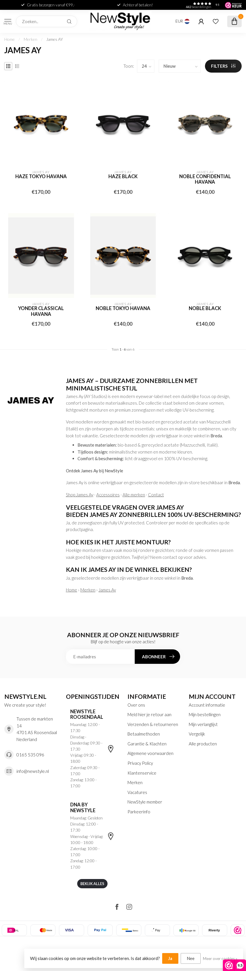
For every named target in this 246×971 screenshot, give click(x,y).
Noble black (205, 308)
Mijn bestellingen (205, 714)
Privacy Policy (140, 763)
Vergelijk (197, 733)
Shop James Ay (79, 494)
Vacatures (137, 792)
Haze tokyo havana (41, 176)
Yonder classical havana (41, 311)
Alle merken (134, 494)
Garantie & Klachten (147, 743)
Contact (156, 494)
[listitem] (238, 930)
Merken (30, 39)
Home (9, 39)
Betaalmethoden (143, 733)
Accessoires (108, 494)
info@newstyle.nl (32, 771)
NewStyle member (144, 801)
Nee (191, 958)
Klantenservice (141, 772)
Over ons (136, 704)
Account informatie (207, 704)
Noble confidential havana (205, 179)
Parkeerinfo (138, 811)
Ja (170, 958)
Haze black (123, 176)
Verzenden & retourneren (152, 724)
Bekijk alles (92, 883)
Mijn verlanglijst (203, 724)
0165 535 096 (30, 754)
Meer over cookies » (220, 958)
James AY (54, 39)
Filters (223, 66)
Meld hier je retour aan (149, 714)
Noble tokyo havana (123, 308)
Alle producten (203, 743)
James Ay (107, 589)
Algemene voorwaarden (150, 753)
